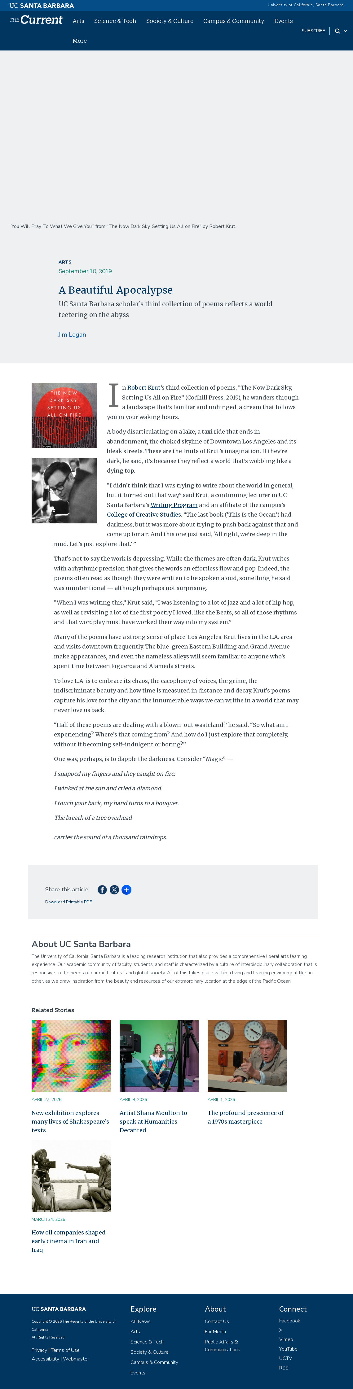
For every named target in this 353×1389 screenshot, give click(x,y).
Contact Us (217, 1321)
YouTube (288, 1349)
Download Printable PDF (68, 902)
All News (140, 1321)
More (80, 40)
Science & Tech (115, 20)
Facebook (289, 1320)
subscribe (313, 31)
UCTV (285, 1358)
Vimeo (286, 1339)
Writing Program (174, 505)
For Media (215, 1331)
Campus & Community (233, 20)
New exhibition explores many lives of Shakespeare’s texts (70, 1121)
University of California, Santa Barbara (306, 4)
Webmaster (76, 1359)
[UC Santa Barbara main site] (41, 4)
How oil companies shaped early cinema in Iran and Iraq (69, 1241)
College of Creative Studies (144, 514)
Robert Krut (144, 387)
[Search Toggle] (341, 31)
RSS (284, 1368)
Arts (78, 20)
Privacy (39, 1350)
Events (283, 20)
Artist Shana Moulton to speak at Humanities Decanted (153, 1121)
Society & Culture (169, 20)
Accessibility (45, 1359)
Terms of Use (65, 1350)
